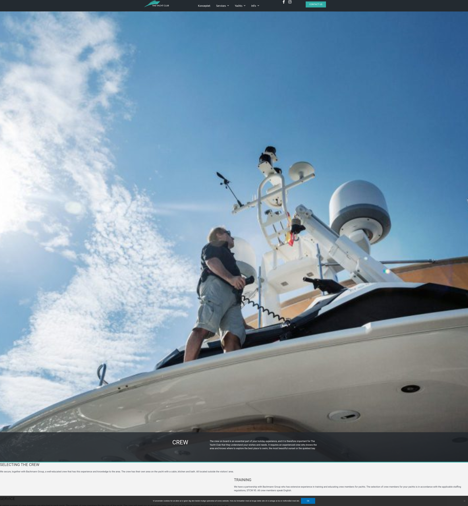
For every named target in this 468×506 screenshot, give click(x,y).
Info (255, 5)
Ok (308, 501)
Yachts (240, 5)
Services (222, 5)
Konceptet (204, 5)
